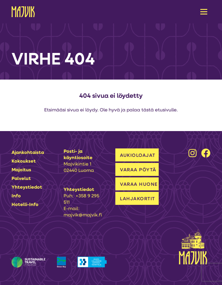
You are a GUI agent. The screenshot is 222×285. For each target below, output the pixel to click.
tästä (147, 110)
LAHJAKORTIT (137, 199)
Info (16, 196)
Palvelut (21, 178)
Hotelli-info (25, 205)
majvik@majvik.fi (83, 215)
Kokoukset (24, 161)
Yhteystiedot (27, 187)
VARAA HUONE (139, 184)
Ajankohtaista (28, 152)
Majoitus (21, 170)
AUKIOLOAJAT (138, 155)
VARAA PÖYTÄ (138, 170)
